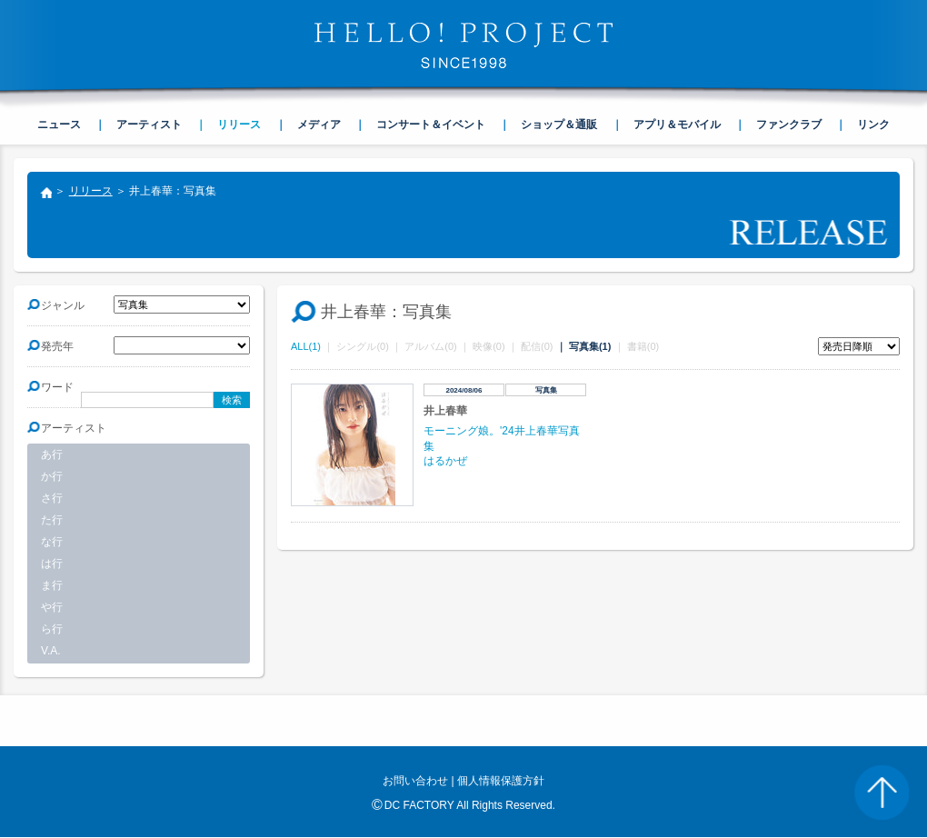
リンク (873, 124)
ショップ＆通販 (559, 124)
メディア (319, 124)
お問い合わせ (415, 780)
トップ (45, 194)
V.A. (51, 650)
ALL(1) (306, 346)
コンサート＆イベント (430, 124)
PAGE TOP (881, 792)
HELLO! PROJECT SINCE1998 (463, 45)
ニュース (59, 124)
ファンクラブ (789, 124)
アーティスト (149, 124)
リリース (91, 191)
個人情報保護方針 (500, 780)
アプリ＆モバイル (677, 124)
